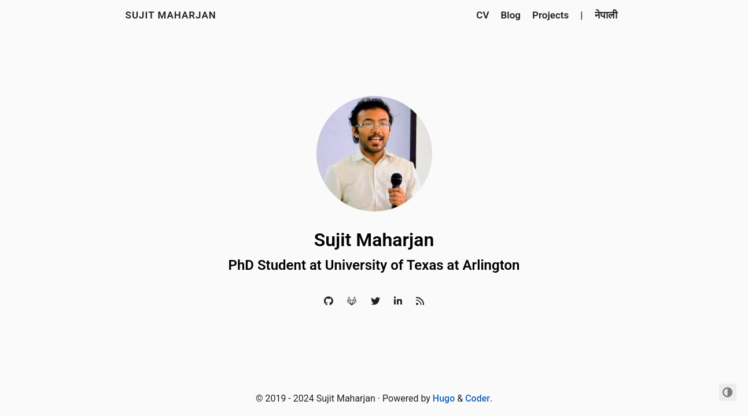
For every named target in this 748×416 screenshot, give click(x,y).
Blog (511, 15)
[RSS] (420, 301)
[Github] (328, 301)
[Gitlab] (351, 301)
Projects (550, 15)
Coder (477, 398)
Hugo (444, 398)
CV (482, 15)
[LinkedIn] (398, 301)
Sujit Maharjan (171, 15)
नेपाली (606, 15)
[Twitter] (375, 301)
